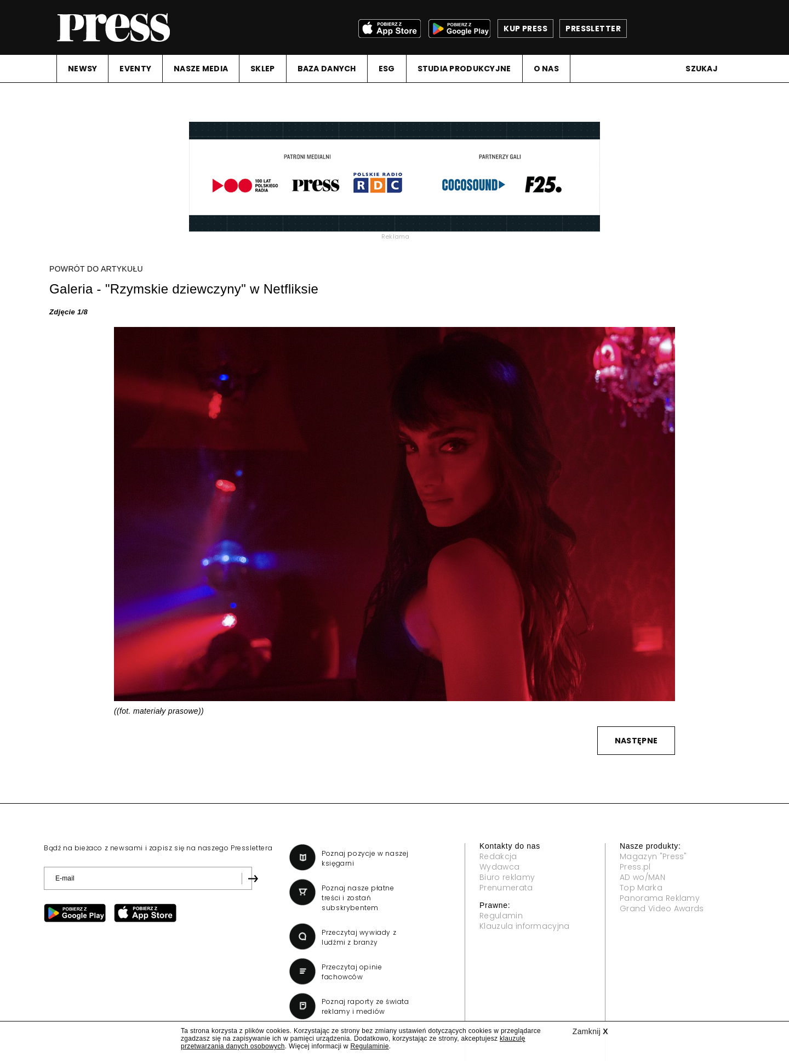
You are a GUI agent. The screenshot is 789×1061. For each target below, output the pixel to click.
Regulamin (501, 915)
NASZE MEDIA (201, 68)
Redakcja (498, 856)
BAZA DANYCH (327, 68)
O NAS (546, 68)
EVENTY (135, 68)
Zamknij (590, 1031)
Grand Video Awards (662, 908)
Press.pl (635, 866)
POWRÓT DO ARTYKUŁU (96, 268)
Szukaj (701, 68)
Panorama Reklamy (660, 898)
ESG (387, 68)
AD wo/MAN (642, 877)
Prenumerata (506, 887)
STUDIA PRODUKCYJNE (464, 68)
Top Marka (641, 887)
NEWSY (82, 68)
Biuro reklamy (507, 877)
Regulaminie (369, 1046)
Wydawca (499, 866)
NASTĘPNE (636, 740)
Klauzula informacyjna (524, 926)
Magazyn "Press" (653, 856)
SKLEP (262, 68)
